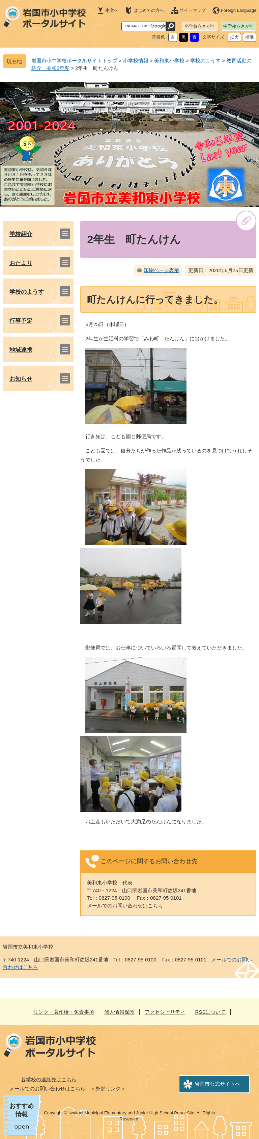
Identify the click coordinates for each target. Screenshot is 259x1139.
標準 (249, 37)
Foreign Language (239, 10)
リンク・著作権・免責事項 (63, 1012)
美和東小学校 (169, 60)
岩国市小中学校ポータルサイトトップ (74, 60)
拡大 (234, 37)
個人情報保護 (119, 1012)
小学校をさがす (199, 26)
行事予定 (20, 321)
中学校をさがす (238, 26)
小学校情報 (135, 60)
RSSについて (210, 1012)
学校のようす (205, 60)
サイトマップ (192, 10)
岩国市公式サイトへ (217, 1084)
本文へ (111, 10)
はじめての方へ (149, 10)
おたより (20, 263)
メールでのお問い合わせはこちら (125, 905)
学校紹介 (20, 234)
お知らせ (20, 379)
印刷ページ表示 (161, 270)
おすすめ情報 (21, 1110)
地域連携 (20, 350)
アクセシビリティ (165, 1012)
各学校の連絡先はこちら (49, 1079)
